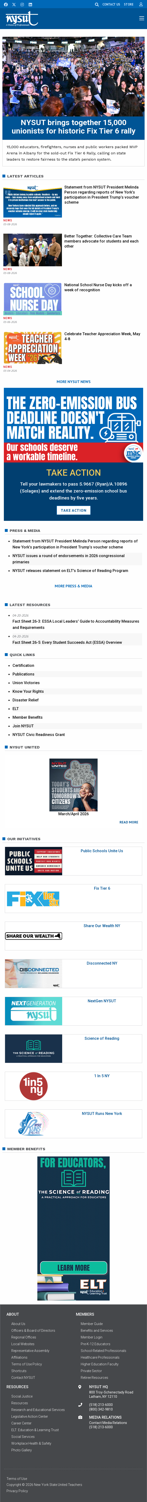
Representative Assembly (30, 1351)
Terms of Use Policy (26, 1364)
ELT (16, 708)
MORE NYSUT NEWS (74, 381)
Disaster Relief (26, 700)
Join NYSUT (23, 726)
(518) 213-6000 (101, 1405)
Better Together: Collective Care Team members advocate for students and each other (101, 241)
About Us (18, 1324)
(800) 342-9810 (101, 1409)
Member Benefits (28, 717)
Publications (23, 674)
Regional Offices (23, 1337)
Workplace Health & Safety (31, 1443)
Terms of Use (17, 1479)
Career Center (21, 1423)
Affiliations (19, 1357)
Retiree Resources (94, 1378)
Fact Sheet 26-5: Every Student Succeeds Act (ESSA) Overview (67, 642)
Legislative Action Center (29, 1416)
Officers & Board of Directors (33, 1330)
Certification (23, 665)
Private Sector (91, 1371)
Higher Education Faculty (100, 1364)
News (7, 220)
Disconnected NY (102, 963)
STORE (129, 4)
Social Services (23, 1437)
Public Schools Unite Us (102, 851)
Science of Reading (102, 1038)
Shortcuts (19, 1371)
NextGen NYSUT (102, 1001)
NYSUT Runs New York (102, 1113)
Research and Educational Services (38, 1410)
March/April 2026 (73, 814)
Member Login (91, 1337)
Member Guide (92, 1324)
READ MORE (129, 822)
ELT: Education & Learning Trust (35, 1430)
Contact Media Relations (108, 1423)
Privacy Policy (17, 1491)
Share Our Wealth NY (102, 926)
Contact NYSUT (23, 1378)
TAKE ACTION (74, 510)
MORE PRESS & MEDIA (73, 586)
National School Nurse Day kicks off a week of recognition (98, 287)
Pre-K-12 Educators (95, 1344)
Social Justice (22, 1396)
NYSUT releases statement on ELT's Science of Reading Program (70, 570)
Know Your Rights (28, 691)
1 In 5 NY (102, 1076)
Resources (19, 1403)
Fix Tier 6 (102, 888)
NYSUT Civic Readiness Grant (39, 734)
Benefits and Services (97, 1330)
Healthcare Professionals (100, 1357)
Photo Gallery (21, 1450)
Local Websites (22, 1344)
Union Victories (26, 683)
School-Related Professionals (103, 1351)
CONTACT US (111, 4)
